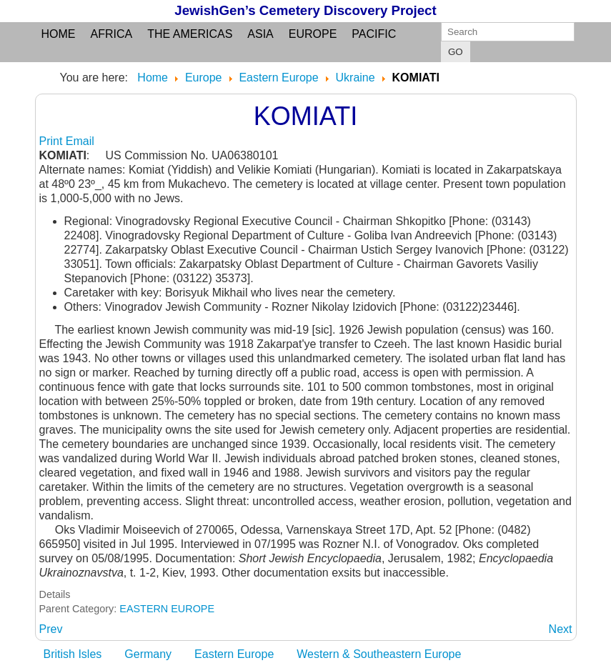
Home (58, 34)
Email (80, 141)
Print (52, 141)
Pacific (374, 34)
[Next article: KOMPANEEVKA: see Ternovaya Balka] (560, 629)
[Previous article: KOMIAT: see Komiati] (51, 629)
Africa (112, 34)
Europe (313, 34)
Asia (260, 34)
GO (455, 51)
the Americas (189, 34)
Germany (148, 654)
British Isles (73, 654)
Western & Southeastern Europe (379, 654)
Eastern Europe (234, 654)
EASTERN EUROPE (166, 608)
